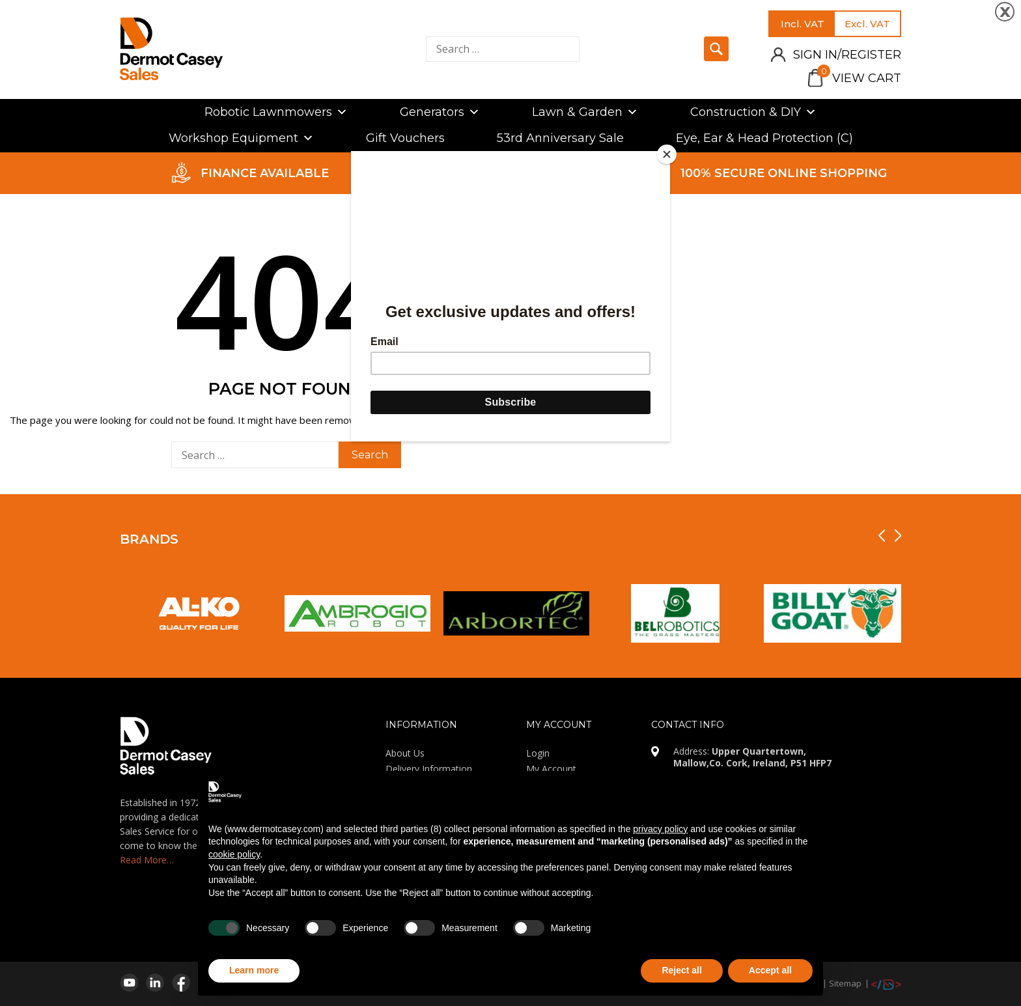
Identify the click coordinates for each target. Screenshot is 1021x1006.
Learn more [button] (254, 970)
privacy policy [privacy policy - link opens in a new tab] (660, 829)
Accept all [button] (770, 970)
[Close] (667, 154)
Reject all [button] (681, 970)
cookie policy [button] (234, 854)
